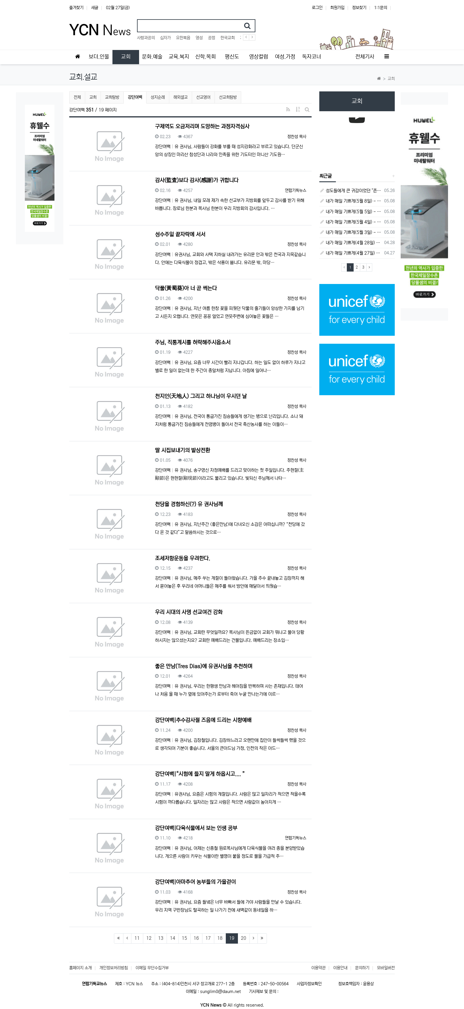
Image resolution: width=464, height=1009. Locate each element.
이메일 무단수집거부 (152, 968)
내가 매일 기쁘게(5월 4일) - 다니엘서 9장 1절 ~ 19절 (350, 222)
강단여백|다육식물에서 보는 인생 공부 (196, 828)
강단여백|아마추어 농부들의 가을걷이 (195, 882)
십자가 (165, 37)
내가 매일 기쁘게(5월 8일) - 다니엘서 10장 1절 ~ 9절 (350, 201)
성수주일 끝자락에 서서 (180, 235)
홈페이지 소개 (80, 968)
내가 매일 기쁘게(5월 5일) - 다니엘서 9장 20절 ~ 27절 (350, 211)
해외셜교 (180, 97)
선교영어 (203, 97)
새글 (94, 7)
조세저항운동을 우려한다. (182, 558)
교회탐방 (112, 97)
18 (220, 938)
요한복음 (183, 37)
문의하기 (362, 968)
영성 (199, 37)
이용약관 (318, 968)
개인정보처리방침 (113, 968)
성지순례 (158, 97)
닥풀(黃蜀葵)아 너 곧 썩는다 (186, 288)
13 (160, 938)
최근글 (325, 176)
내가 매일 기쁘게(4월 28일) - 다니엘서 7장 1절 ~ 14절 (350, 242)
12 (149, 938)
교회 (92, 97)
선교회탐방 (228, 97)
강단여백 (135, 96)
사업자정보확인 (309, 983)
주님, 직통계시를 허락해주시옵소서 (193, 343)
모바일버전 (386, 968)
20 (243, 938)
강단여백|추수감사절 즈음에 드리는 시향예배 (203, 720)
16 (196, 938)
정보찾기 (359, 7)
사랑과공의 (146, 37)
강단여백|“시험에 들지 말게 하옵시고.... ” (200, 774)
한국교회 (227, 37)
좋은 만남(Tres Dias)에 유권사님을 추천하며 (203, 666)
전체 (77, 97)
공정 (211, 37)
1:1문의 (380, 7)
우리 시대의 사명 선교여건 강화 (189, 612)
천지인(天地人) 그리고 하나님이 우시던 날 (201, 396)
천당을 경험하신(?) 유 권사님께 (189, 504)
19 (233, 938)
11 (137, 938)
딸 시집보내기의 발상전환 (182, 450)
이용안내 (340, 968)
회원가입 (337, 7)
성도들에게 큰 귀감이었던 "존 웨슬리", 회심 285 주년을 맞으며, (350, 190)
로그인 (317, 7)
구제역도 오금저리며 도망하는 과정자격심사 (202, 127)
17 (208, 938)
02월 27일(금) (118, 7)
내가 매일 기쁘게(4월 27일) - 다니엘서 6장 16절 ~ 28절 (350, 253)
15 (184, 938)
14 (172, 938)
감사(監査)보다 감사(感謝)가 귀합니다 (197, 180)
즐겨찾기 (76, 7)
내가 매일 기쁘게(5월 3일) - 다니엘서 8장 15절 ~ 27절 (350, 232)
